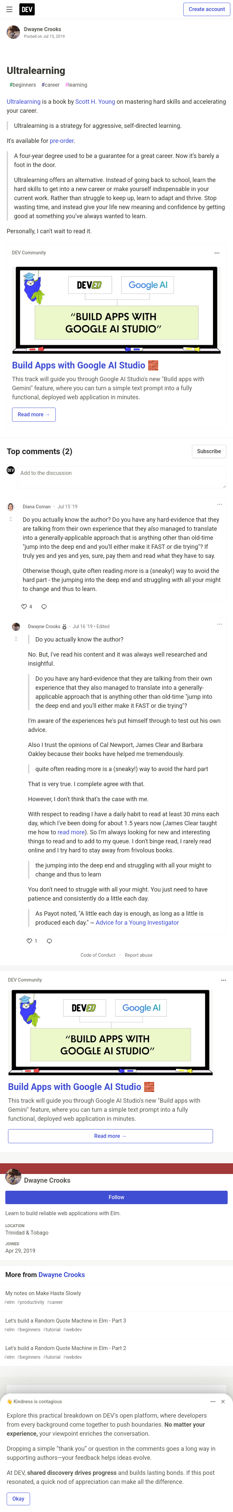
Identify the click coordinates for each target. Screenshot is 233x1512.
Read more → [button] (34, 414)
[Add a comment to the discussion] (122, 477)
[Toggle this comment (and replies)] (11, 519)
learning (76, 85)
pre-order (61, 140)
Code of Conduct (97, 955)
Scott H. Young (95, 101)
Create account (207, 9)
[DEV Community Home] (27, 9)
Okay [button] (18, 1499)
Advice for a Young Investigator (137, 922)
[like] (26, 606)
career (50, 85)
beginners (22, 85)
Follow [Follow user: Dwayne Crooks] (117, 1197)
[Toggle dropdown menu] (217, 253)
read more (70, 832)
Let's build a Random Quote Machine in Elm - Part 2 (116, 1353)
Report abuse (139, 955)
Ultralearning (24, 101)
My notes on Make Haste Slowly (116, 1298)
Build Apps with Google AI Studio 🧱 (85, 365)
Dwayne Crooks (42, 29)
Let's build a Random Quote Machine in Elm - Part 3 (116, 1325)
